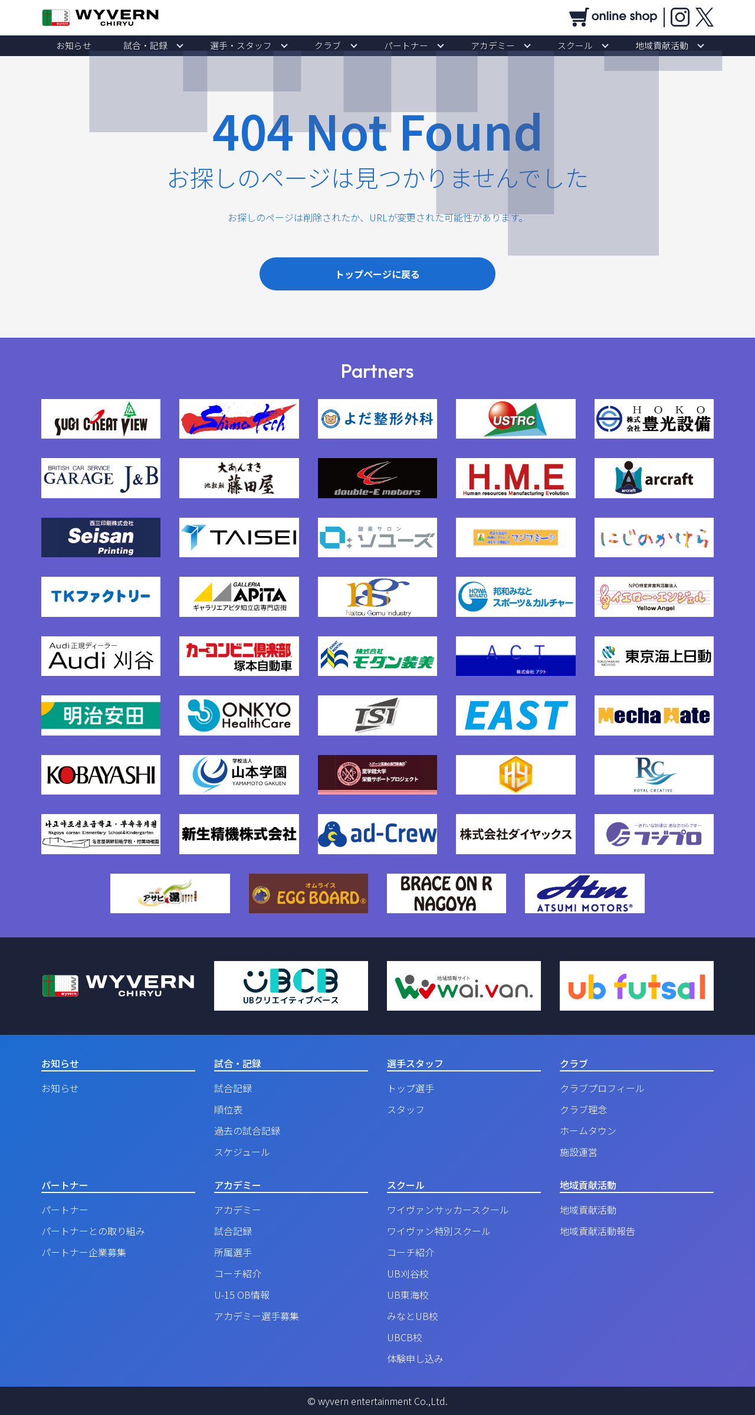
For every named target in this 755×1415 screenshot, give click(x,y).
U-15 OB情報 (242, 1294)
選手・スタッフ (265, 45)
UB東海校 (408, 1294)
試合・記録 (185, 45)
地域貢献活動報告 (597, 1231)
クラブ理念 (583, 1109)
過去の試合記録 (247, 1130)
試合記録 (233, 1088)
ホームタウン (588, 1130)
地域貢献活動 (606, 45)
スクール (535, 45)
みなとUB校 (412, 1316)
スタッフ (406, 1109)
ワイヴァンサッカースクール (448, 1209)
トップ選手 (410, 1088)
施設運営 (579, 1152)
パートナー (398, 45)
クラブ (335, 45)
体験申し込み (415, 1358)
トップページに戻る (377, 274)
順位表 (228, 1109)
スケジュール (242, 1152)
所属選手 (233, 1252)
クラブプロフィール (602, 1088)
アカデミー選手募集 (256, 1316)
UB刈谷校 (408, 1273)
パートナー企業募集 (83, 1252)
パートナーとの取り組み (93, 1231)
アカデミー (469, 45)
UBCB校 (404, 1337)
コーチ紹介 (237, 1273)
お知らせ (129, 45)
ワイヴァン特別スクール (439, 1231)
